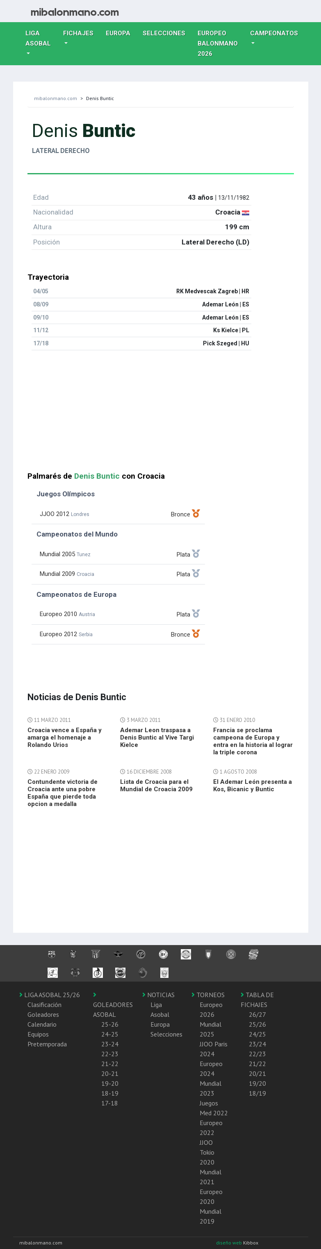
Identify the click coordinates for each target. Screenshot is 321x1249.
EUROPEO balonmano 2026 (221, 43)
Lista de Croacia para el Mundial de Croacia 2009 (156, 785)
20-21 (109, 1073)
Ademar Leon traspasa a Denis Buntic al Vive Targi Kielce (157, 737)
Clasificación (44, 1004)
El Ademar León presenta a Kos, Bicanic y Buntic (252, 785)
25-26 (109, 1024)
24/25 (257, 1034)
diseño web (229, 1243)
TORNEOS (208, 995)
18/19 (257, 1093)
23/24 (257, 1044)
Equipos (38, 1034)
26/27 (257, 1014)
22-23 (109, 1054)
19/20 (257, 1083)
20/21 (257, 1073)
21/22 (257, 1063)
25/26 (257, 1024)
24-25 (109, 1034)
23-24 (109, 1044)
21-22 (109, 1063)
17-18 (109, 1103)
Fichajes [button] (78, 33)
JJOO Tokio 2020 (207, 1152)
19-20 (109, 1083)
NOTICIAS (158, 995)
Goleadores (43, 1014)
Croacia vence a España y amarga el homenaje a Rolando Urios (64, 737)
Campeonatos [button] (274, 33)
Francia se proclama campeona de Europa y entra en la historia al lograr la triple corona (253, 741)
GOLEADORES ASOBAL (113, 1004)
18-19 (109, 1093)
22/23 (257, 1054)
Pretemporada (47, 1044)
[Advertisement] (160, 414)
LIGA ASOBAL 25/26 (49, 995)
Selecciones (167, 32)
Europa (121, 32)
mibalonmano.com (55, 98)
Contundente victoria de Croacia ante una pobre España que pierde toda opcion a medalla (62, 793)
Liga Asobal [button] (38, 38)
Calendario (42, 1024)
